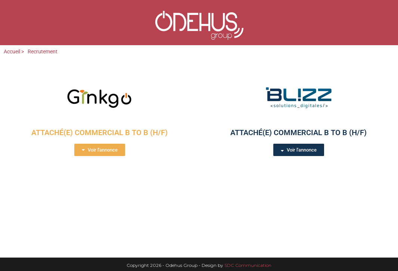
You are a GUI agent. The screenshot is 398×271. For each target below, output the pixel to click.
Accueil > (14, 51)
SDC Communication (247, 265)
